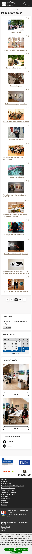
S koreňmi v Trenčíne (8, 488)
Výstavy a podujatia (7, 490)
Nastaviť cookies (16, 552)
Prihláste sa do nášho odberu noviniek (15, 321)
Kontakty (4, 500)
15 (24, 299)
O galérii (4, 481)
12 (12, 299)
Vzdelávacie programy (8, 492)
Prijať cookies (9, 549)
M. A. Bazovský (6, 484)
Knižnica (4, 505)
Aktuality (4, 479)
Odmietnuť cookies (22, 549)
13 (16, 299)
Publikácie (4, 503)
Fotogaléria (5, 496)
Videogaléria (5, 498)
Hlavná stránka (5, 9)
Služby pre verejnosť (8, 494)
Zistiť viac (16, 394)
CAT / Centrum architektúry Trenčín (12, 486)
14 (20, 299)
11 (7, 299)
